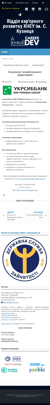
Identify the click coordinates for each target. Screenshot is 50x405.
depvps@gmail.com (11, 302)
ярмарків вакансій (7, 313)
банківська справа (26, 82)
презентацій (5, 315)
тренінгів (4, 319)
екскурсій (4, 317)
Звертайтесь (5, 324)
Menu (5, 52)
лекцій (12, 319)
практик (37, 309)
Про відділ (7, 3)
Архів (35, 3)
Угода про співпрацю (11, 8)
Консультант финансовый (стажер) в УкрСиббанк (15, 217)
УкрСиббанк (41, 82)
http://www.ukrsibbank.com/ (27, 190)
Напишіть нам (22, 3)
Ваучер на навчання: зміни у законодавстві (20, 233)
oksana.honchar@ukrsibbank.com (32, 179)
